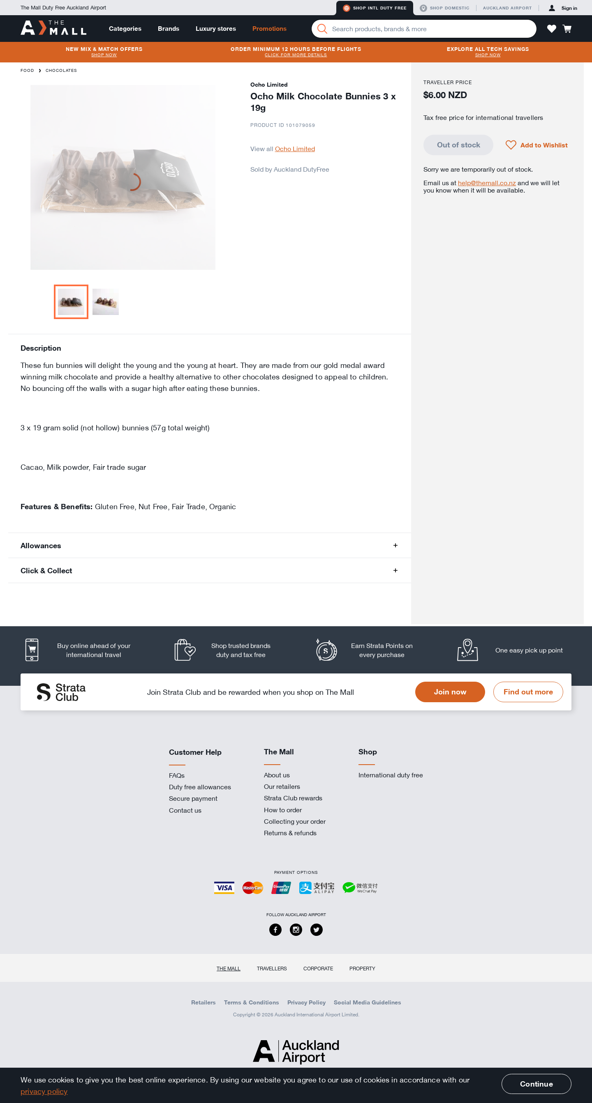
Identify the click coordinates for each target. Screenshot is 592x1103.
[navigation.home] (53, 28)
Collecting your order (295, 821)
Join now (450, 691)
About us (277, 775)
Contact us (185, 810)
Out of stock (458, 144)
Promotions (269, 28)
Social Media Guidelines (367, 1002)
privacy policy (44, 1091)
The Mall (228, 968)
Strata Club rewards (293, 798)
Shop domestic (444, 8)
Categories (125, 28)
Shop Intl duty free (375, 8)
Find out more (528, 691)
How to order (283, 809)
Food (27, 70)
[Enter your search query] (424, 29)
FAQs (177, 775)
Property (362, 968)
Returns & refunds (290, 832)
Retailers (203, 1002)
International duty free (390, 775)
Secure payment (193, 798)
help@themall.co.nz (487, 183)
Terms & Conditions (251, 1002)
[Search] (322, 28)
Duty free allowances (200, 786)
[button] (551, 28)
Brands (168, 28)
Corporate (318, 968)
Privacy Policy (306, 1002)
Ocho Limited (295, 149)
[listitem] (84, 649)
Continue (536, 1083)
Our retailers (282, 786)
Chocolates (61, 70)
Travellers (272, 968)
